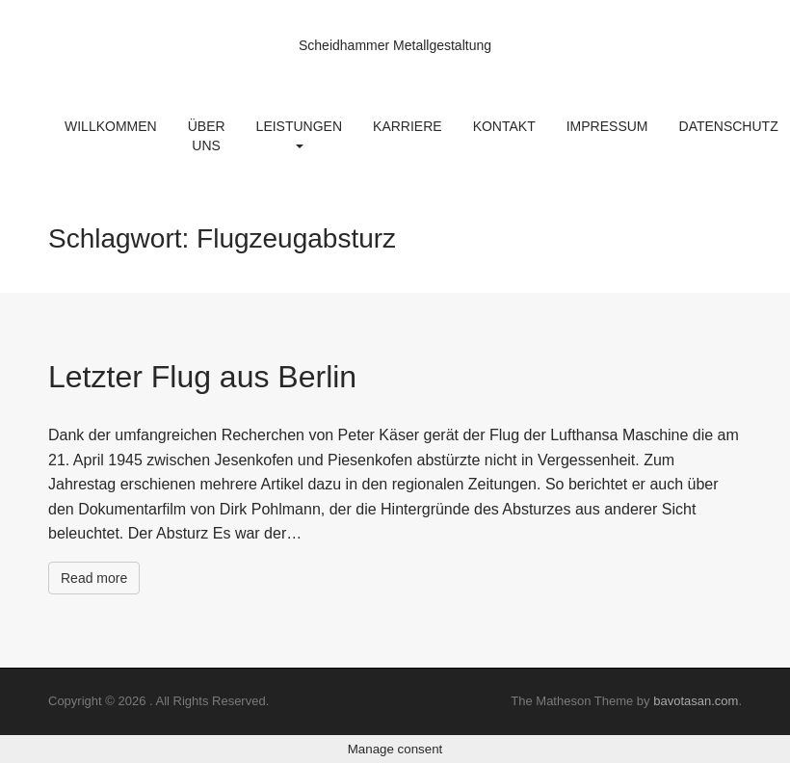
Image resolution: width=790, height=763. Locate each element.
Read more (94, 578)
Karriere (407, 126)
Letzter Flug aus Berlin (202, 376)
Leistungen (299, 133)
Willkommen (111, 126)
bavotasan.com (695, 701)
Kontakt (504, 126)
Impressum (607, 126)
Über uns (206, 135)
